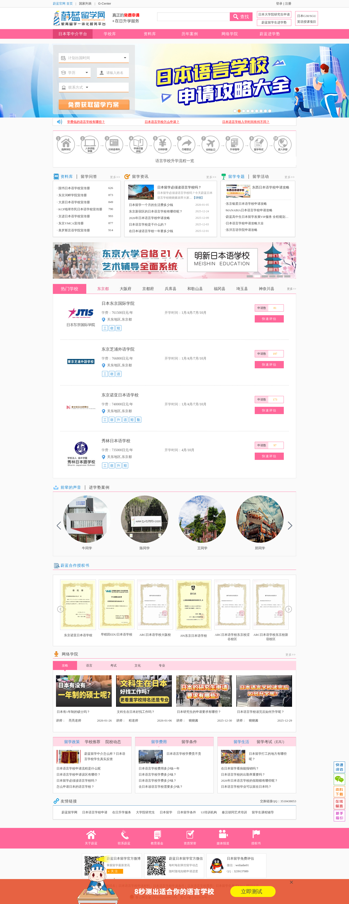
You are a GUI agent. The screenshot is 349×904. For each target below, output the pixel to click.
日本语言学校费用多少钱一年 (159, 768)
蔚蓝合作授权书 (75, 565)
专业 (162, 665)
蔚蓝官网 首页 (63, 3)
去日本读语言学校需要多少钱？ (161, 786)
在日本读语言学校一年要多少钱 (151, 231)
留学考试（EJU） (272, 742)
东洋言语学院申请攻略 (241, 230)
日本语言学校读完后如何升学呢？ (260, 712)
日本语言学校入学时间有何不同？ (246, 122)
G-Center (104, 3)
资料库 (67, 176)
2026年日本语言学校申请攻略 (149, 218)
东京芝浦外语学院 (118, 349)
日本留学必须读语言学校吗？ (179, 187)
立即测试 (251, 891)
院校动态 (113, 742)
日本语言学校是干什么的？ (148, 224)
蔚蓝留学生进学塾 (274, 22)
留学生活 (241, 742)
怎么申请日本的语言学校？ (75, 786)
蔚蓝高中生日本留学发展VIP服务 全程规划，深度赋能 (257, 217)
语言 (89, 665)
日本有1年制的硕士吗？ (73, 712)
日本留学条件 (186, 812)
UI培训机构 (209, 812)
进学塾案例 (99, 487)
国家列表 (85, 3)
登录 (279, 3)
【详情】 (198, 197)
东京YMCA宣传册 (70, 223)
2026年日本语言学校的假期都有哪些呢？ (249, 780)
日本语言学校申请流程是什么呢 (78, 768)
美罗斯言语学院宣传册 (73, 230)
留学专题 (236, 176)
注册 (288, 3)
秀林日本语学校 (116, 441)
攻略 (65, 667)
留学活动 (261, 176)
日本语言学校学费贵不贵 (184, 753)
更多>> (115, 177)
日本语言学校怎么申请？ (162, 122)
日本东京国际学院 (118, 303)
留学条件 (189, 742)
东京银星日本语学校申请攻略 (246, 203)
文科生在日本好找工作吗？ (136, 712)
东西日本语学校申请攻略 (270, 187)
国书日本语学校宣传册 (73, 188)
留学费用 (159, 742)
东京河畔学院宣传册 (72, 195)
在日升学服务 (121, 812)
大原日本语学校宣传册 (73, 202)
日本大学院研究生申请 (274, 14)
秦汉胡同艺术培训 (234, 812)
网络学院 (70, 654)
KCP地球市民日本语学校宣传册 (79, 209)
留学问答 (89, 176)
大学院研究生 (145, 812)
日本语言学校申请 (94, 812)
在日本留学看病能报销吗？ (240, 768)
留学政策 (72, 742)
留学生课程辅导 (263, 812)
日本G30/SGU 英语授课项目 (306, 19)
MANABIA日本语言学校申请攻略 (248, 210)
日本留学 (166, 812)
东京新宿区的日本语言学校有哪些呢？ (155, 211)
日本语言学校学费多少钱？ (157, 774)
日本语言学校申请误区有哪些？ (78, 774)
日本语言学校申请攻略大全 (244, 223)
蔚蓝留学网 (69, 812)
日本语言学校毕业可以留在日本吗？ (246, 786)
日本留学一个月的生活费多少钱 (151, 205)
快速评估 (269, 319)
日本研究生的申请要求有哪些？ (199, 712)
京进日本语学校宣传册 (73, 216)
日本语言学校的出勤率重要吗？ (243, 774)
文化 (138, 665)
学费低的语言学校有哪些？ (86, 122)
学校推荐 (92, 742)
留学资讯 (140, 176)
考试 (113, 665)
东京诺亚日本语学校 (120, 395)
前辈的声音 (71, 487)
